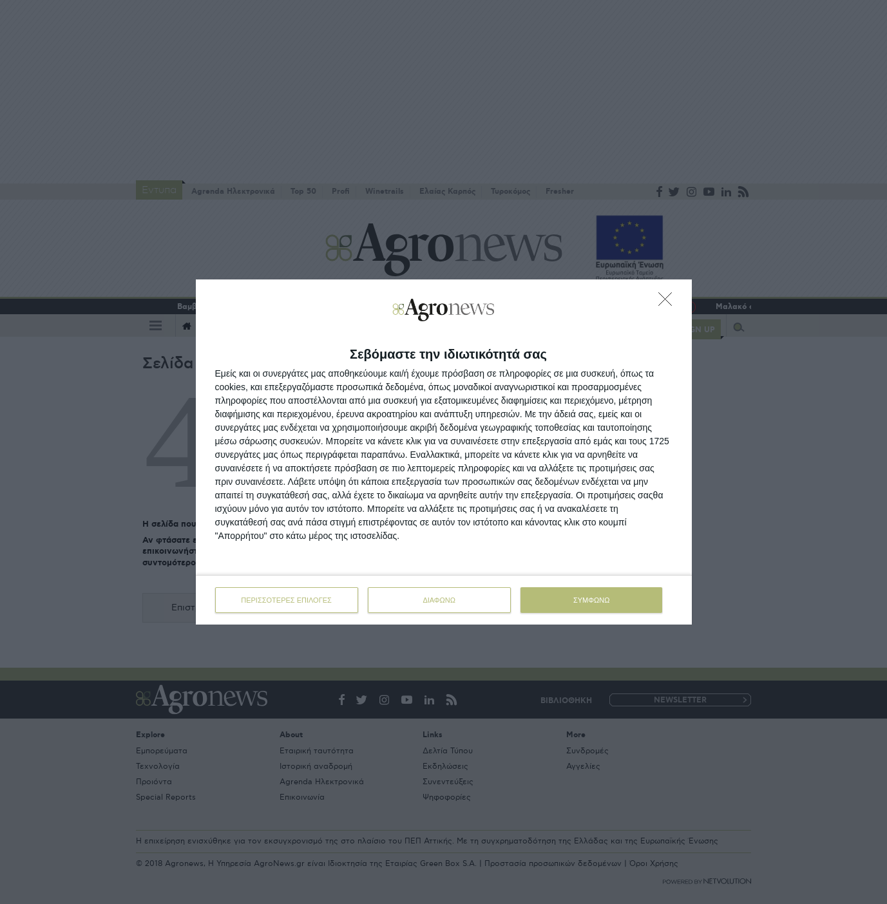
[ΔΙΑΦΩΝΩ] (668, 302)
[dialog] (444, 452)
